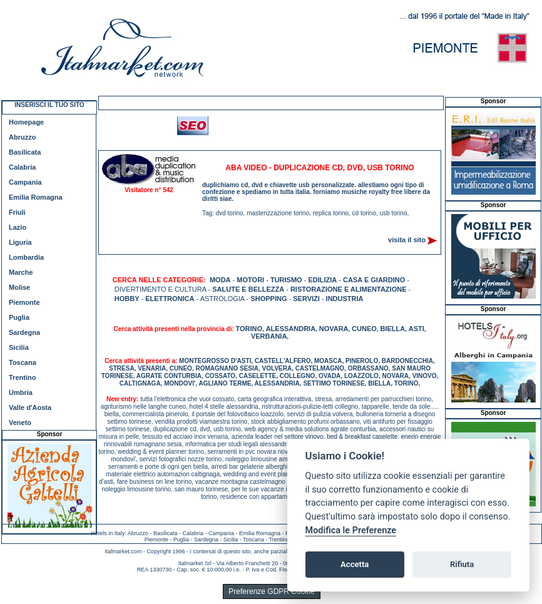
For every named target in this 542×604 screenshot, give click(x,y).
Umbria (21, 392)
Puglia (19, 317)
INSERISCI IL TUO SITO (49, 104)
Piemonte (24, 302)
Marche (21, 272)
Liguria (20, 242)
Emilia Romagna (36, 197)
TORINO (249, 328)
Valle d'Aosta (30, 407)
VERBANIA (269, 336)
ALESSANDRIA (290, 328)
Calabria (22, 167)
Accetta (354, 564)
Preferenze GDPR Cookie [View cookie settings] (271, 591)
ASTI (416, 328)
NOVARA (334, 328)
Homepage (26, 122)
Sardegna (24, 332)
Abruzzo (22, 137)
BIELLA (392, 328)
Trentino (22, 377)
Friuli (17, 212)
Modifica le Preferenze (351, 530)
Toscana (22, 362)
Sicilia (19, 347)
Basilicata (25, 152)
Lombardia (26, 257)
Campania (25, 182)
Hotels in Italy (108, 533)
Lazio (17, 227)
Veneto (20, 422)
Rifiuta (462, 564)
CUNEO (364, 328)
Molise (19, 287)
